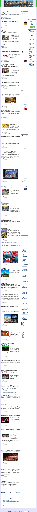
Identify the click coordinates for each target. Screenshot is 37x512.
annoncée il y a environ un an (16, 286)
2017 (22, 332)
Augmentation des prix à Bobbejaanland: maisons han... (25, 310)
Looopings (4, 469)
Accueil (10, 492)
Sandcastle (6, 392)
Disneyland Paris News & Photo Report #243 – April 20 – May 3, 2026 (32, 59)
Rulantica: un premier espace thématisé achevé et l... (25, 277)
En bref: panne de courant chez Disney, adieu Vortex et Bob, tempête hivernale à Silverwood (9, 21)
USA (16, 242)
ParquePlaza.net (31, 45)
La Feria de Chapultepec (14, 13)
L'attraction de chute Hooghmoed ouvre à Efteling (8, 500)
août (22, 322)
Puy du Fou (3, 449)
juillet (22, 323)
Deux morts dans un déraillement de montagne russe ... (24, 250)
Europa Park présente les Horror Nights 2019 (7, 343)
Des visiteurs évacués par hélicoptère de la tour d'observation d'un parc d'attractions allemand (10, 395)
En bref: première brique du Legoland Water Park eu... (25, 306)
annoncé (10, 54)
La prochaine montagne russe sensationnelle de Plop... (24, 267)
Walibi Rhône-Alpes (7, 340)
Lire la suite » (2, 24)
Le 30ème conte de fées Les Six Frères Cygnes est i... (24, 255)
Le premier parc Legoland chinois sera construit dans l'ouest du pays (10, 52)
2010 (22, 339)
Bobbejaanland (18, 406)
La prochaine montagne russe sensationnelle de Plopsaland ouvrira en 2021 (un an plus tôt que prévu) (10, 110)
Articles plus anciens (18, 492)
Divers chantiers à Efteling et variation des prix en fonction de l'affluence (9, 294)
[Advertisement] (18, 8)
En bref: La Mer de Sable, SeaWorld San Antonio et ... (25, 281)
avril (22, 326)
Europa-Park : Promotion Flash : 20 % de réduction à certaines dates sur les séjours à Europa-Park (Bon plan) (32, 42)
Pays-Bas (9, 133)
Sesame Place (14, 242)
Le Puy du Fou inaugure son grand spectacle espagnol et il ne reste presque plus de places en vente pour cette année (10, 448)
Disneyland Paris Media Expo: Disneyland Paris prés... (24, 294)
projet (8, 61)
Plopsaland (7, 117)
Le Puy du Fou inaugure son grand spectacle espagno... (25, 317)
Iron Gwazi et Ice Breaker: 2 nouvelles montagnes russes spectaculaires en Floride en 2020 (9, 269)
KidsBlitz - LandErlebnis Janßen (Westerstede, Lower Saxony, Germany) (32, 35)
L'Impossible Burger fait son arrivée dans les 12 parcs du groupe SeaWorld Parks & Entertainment (10, 229)
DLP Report (30, 57)
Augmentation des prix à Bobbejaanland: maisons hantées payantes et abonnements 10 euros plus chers (10, 405)
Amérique (3, 18)
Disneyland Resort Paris (13, 477)
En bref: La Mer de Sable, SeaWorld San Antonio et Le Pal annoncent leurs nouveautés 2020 (9, 220)
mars (22, 327)
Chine (4, 61)
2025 (22, 237)
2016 (22, 333)
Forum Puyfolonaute (31, 53)
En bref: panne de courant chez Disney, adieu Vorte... (24, 252)
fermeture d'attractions (9, 299)
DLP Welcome (30, 30)
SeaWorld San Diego (11, 242)
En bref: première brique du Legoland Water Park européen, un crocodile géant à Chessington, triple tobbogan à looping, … (10, 386)
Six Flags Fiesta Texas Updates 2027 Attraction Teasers (31, 62)
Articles (18, 509)
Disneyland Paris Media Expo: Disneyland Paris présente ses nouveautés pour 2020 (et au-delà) (9, 306)
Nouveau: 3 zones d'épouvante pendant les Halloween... (25, 313)
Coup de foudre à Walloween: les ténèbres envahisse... (25, 286)
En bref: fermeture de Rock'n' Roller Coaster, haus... (24, 319)
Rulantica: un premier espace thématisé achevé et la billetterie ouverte (9, 185)
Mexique (10, 18)
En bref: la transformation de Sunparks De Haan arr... (24, 290)
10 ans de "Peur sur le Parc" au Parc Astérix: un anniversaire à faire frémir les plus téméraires (10, 429)
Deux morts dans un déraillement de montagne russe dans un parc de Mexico (10, 12)
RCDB (30, 33)
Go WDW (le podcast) (31, 64)
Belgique (3, 117)
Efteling (5, 31)
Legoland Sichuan (6, 61)
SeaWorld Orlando (2, 242)
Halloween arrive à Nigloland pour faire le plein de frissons (9, 370)
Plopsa (7, 65)
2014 (22, 335)
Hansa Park (19, 477)
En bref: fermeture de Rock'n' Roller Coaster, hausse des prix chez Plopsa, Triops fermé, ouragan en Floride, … (10, 467)
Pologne (10, 79)
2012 (22, 337)
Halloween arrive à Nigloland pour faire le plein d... (24, 303)
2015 (22, 334)
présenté (6, 449)
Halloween (13, 332)
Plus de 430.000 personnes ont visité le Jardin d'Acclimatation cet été (10, 202)
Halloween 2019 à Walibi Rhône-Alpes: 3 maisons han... (25, 297)
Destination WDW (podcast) (31, 49)
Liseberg (5, 107)
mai (22, 325)
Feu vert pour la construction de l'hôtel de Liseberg (8, 92)
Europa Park (5, 186)
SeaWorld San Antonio (7, 242)
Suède (6, 107)
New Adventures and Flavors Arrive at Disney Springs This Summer (32, 31)
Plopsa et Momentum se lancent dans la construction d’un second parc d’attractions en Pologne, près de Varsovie (10, 64)
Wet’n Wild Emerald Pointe (13, 392)
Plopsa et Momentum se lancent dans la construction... (24, 260)
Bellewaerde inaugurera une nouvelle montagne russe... (25, 271)
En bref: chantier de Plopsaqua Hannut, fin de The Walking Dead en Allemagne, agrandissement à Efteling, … (10, 360)
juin (22, 324)
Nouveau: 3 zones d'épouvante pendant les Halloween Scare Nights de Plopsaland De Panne (10, 415)
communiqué (4, 133)
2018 (22, 331)
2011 (22, 338)
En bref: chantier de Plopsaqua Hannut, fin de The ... (25, 301)
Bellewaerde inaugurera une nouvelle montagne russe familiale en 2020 (10, 136)
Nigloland (6, 371)
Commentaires (20, 509)
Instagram (7, 86)
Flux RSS (32, 21)
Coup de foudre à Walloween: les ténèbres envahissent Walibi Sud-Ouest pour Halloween (10, 245)
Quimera (10, 14)
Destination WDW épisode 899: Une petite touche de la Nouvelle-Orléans (32, 51)
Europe (3, 79)
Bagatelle (3, 477)
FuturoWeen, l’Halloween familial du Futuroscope (8, 163)
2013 (22, 336)
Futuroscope (6, 164)
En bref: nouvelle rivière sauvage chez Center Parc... (24, 262)
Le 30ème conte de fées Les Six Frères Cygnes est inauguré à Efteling (9, 30)
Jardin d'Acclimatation (7, 203)
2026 (22, 236)
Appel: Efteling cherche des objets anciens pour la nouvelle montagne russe (9, 120)
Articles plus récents (3, 492)
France (7, 182)
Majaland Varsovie (5, 79)
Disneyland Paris (9, 477)
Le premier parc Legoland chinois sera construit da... (24, 257)
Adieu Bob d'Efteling (4, 481)
